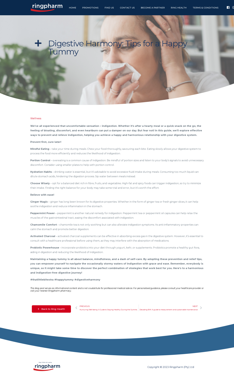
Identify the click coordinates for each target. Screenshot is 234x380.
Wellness (35, 118)
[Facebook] (228, 7)
